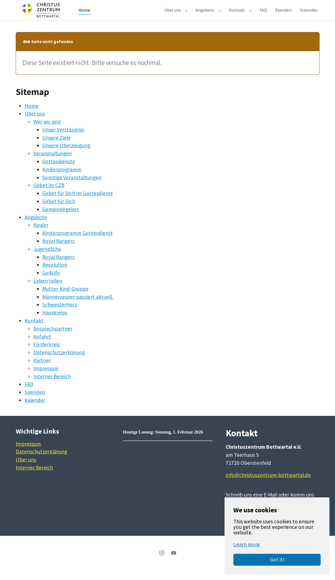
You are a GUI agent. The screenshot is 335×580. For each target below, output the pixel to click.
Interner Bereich (52, 386)
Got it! (277, 559)
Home (31, 115)
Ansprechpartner (52, 338)
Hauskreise (54, 322)
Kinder (40, 235)
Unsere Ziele (56, 147)
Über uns (35, 123)
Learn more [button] (246, 544)
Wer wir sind (47, 131)
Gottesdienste (58, 171)
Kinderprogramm (61, 179)
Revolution (54, 274)
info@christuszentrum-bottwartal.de (268, 485)
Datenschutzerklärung (59, 362)
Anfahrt (42, 346)
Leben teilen (47, 290)
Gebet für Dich (58, 211)
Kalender (35, 410)
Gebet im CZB (48, 195)
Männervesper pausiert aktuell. (77, 306)
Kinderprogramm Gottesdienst (77, 243)
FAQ (29, 394)
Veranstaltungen (52, 163)
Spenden (35, 402)
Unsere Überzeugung (66, 155)
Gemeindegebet (60, 219)
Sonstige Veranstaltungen (72, 187)
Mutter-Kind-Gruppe (65, 298)
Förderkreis (46, 354)
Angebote (36, 227)
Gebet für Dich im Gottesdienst (77, 203)
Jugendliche (47, 259)
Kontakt (34, 330)
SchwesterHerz (59, 314)
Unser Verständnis (63, 139)
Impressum (46, 378)
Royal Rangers (58, 251)
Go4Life (51, 282)
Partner (42, 370)
